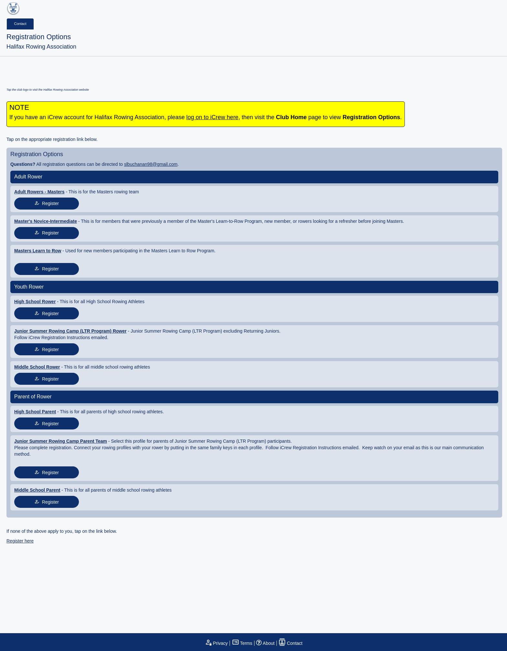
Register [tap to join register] (46, 203)
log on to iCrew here (212, 117)
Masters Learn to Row (37, 250)
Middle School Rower (37, 367)
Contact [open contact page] (290, 643)
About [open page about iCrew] (265, 643)
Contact (20, 24)
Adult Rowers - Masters (39, 191)
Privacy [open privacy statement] (216, 643)
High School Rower (35, 301)
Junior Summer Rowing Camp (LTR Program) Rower (70, 331)
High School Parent (35, 411)
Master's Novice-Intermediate (45, 221)
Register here (20, 540)
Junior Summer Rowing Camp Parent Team (60, 441)
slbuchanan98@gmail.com (151, 164)
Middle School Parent (37, 490)
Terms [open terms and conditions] (242, 643)
